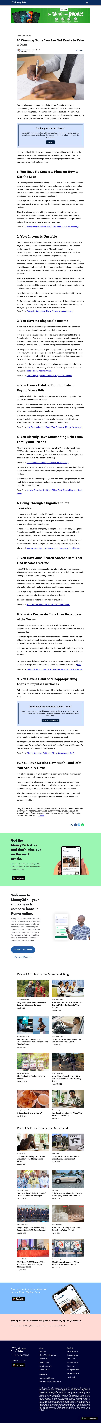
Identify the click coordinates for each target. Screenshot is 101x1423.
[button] (87, 2)
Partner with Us (44, 1370)
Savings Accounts (73, 1370)
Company (42, 1351)
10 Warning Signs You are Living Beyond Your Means (49, 376)
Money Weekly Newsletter (47, 1355)
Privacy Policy (44, 1362)
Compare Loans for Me (23, 951)
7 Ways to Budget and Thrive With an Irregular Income (50, 311)
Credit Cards (71, 1377)
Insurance (70, 1366)
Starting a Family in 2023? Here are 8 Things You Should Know (53, 548)
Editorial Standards (45, 1366)
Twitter (41, 815)
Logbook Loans (72, 1362)
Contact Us (43, 1375)
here (79, 665)
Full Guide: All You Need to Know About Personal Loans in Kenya (54, 669)
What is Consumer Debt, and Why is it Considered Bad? (50, 753)
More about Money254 (22, 958)
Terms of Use (43, 1359)
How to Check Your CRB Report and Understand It (48, 605)
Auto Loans (71, 1359)
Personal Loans (72, 1351)
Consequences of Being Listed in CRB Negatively (47, 462)
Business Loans (72, 1355)
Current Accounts (73, 1373)
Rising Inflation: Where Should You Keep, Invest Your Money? (53, 227)
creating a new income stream (38, 371)
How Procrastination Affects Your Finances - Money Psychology (54, 427)
